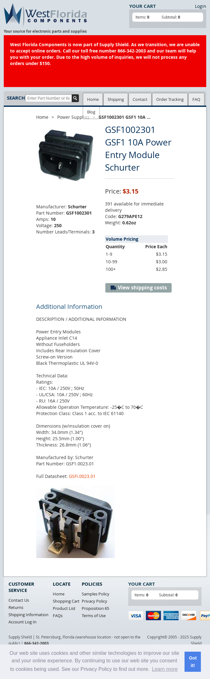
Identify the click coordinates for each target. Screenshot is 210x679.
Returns (15, 607)
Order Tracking (170, 99)
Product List (64, 608)
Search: (16, 98)
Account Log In (22, 622)
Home (93, 99)
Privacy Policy (94, 601)
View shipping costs (138, 287)
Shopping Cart (66, 601)
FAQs (58, 615)
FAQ (196, 99)
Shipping (116, 99)
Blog (91, 112)
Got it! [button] (193, 661)
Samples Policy (95, 594)
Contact (140, 99)
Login (200, 6)
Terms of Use (94, 615)
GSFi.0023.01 (82, 476)
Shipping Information (28, 614)
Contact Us (18, 600)
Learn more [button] (165, 669)
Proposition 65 (95, 608)
